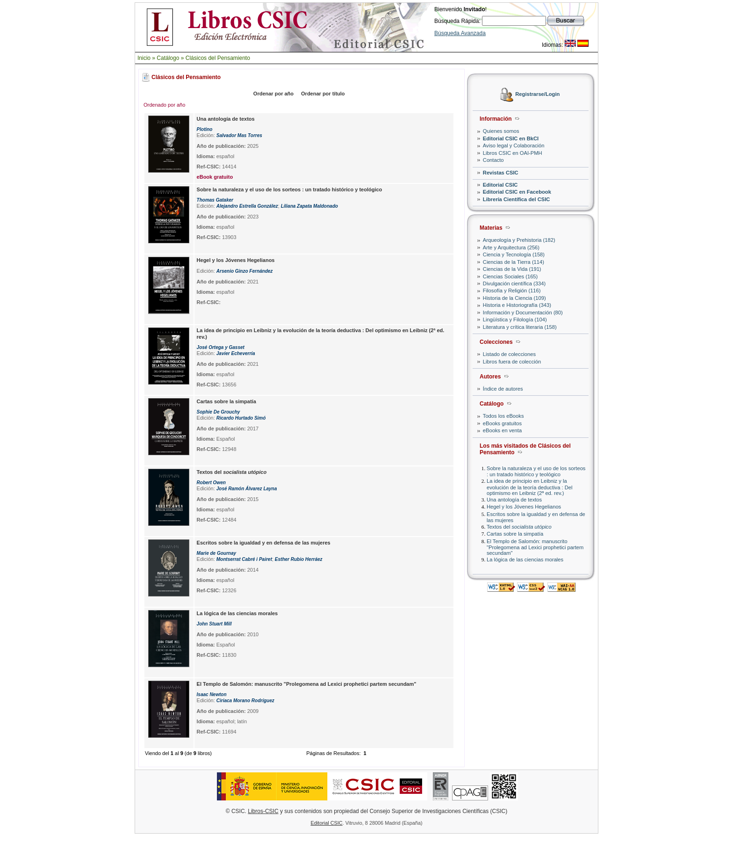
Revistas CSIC (500, 172)
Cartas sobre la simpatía (515, 534)
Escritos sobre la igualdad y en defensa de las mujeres (264, 542)
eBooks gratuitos (502, 423)
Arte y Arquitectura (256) (511, 247)
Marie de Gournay (216, 553)
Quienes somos (501, 131)
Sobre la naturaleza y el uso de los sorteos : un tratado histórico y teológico (536, 471)
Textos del (519, 527)
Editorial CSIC (500, 185)
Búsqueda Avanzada (460, 33)
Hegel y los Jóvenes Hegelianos (524, 506)
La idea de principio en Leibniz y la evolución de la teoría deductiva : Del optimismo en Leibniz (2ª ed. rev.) (529, 486)
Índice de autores (503, 389)
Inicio (144, 58)
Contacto (493, 160)
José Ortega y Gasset (220, 347)
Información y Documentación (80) (523, 312)
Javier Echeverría (235, 353)
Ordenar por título (323, 93)
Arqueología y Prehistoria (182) (519, 240)
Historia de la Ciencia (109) (514, 298)
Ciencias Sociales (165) (510, 276)
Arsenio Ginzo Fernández (244, 271)
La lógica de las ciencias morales (525, 559)
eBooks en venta (502, 430)
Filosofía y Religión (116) (512, 290)
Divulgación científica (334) (514, 283)
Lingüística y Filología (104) (515, 319)
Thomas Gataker (215, 200)
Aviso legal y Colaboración (514, 145)
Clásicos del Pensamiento (218, 58)
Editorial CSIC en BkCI (511, 138)
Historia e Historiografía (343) (517, 305)
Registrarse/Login (537, 94)
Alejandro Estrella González (247, 206)
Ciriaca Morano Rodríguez (245, 700)
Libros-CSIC (263, 811)
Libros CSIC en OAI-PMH (512, 153)
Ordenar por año (273, 93)
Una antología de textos (514, 499)
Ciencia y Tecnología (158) (514, 254)
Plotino (205, 129)
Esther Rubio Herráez (299, 559)
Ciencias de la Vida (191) (512, 269)
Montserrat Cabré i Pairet (244, 559)
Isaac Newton (212, 694)
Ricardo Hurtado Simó (241, 418)
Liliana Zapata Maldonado (309, 206)
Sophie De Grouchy (218, 411)
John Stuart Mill (214, 623)
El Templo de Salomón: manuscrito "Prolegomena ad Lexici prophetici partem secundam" (535, 547)
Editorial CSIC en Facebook (517, 192)
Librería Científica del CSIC (516, 199)
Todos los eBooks (503, 416)
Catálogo (168, 58)
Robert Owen (211, 482)
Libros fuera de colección (512, 361)
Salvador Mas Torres (239, 135)
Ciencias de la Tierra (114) (513, 262)
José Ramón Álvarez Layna (246, 488)
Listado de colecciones (509, 354)
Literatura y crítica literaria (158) (520, 327)
